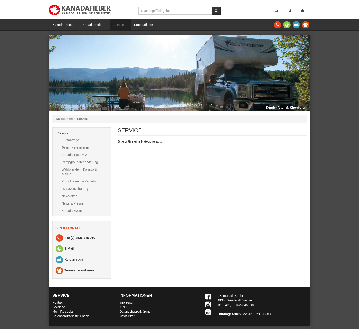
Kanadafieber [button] (145, 25)
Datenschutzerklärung (135, 311)
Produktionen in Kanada (79, 181)
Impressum (127, 302)
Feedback (59, 307)
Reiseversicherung (75, 189)
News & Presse (73, 203)
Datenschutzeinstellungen (70, 316)
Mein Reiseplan (63, 311)
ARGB (124, 307)
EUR (277, 11)
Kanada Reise (64, 25)
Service (63, 133)
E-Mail (64, 249)
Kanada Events (72, 211)
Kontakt (57, 302)
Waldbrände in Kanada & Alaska (79, 172)
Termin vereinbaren (75, 147)
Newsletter (69, 196)
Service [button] (120, 25)
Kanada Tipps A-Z (74, 155)
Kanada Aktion (94, 25)
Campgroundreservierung (80, 162)
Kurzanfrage (70, 140)
